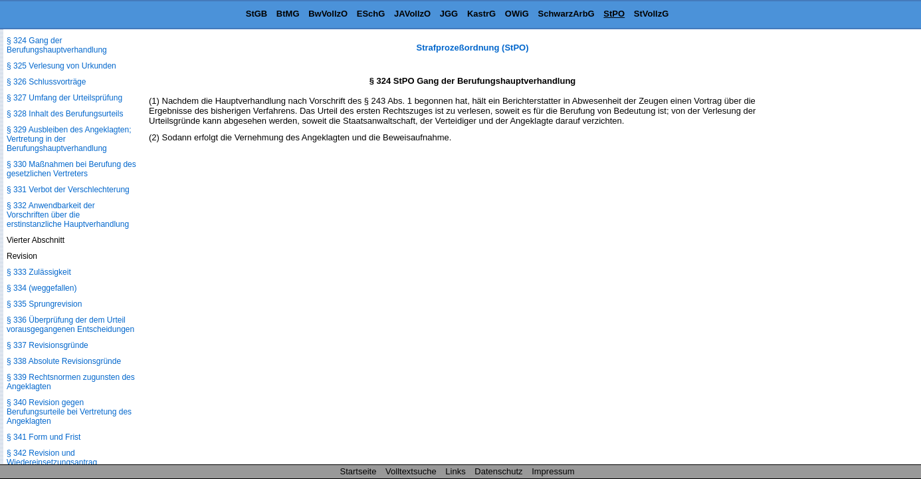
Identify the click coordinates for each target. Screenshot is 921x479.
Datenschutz (498, 471)
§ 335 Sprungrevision (44, 304)
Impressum (553, 471)
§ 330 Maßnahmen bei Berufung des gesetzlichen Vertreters (71, 169)
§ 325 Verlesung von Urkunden (61, 66)
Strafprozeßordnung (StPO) (473, 48)
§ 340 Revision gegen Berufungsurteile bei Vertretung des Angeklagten (69, 412)
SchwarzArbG (566, 14)
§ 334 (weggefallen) (41, 288)
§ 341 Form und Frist (43, 437)
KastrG (481, 14)
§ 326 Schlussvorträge (46, 81)
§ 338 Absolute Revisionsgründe (64, 361)
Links (455, 471)
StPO (614, 14)
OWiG (517, 14)
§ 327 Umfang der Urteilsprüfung (64, 97)
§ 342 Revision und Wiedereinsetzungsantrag (52, 457)
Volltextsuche (411, 471)
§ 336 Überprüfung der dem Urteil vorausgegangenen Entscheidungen (70, 324)
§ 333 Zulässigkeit (39, 272)
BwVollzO (328, 14)
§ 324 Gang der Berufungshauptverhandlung (57, 45)
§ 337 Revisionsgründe (47, 345)
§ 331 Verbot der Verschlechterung (68, 189)
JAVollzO (412, 14)
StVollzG (651, 14)
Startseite (358, 471)
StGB (257, 14)
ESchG (371, 14)
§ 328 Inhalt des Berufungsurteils (65, 113)
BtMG (288, 14)
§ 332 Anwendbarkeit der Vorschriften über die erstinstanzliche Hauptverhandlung (68, 215)
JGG (449, 14)
